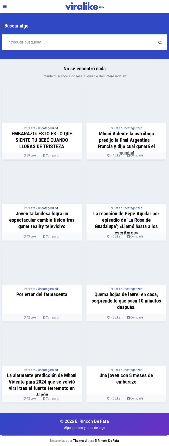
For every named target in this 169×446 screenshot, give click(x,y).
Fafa (32, 128)
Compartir (51, 155)
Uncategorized (48, 128)
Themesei (80, 440)
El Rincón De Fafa (107, 440)
